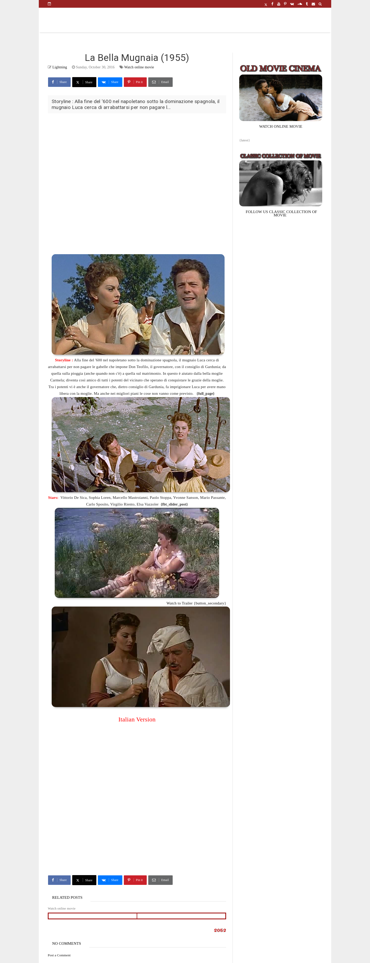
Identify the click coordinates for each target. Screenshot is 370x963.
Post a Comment (59, 955)
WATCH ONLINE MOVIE (280, 126)
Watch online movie (139, 67)
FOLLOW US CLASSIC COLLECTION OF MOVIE (281, 213)
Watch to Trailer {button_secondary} (196, 603)
